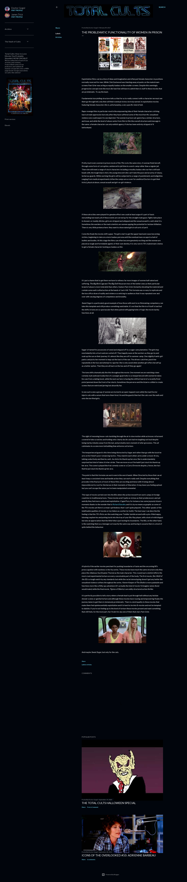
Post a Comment (92, 807)
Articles (58, 37)
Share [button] (57, 28)
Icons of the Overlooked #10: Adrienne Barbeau (119, 855)
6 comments (91, 859)
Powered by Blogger (110, 874)
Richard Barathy (119, 504)
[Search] (162, 7)
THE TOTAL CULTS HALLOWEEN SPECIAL (109, 803)
